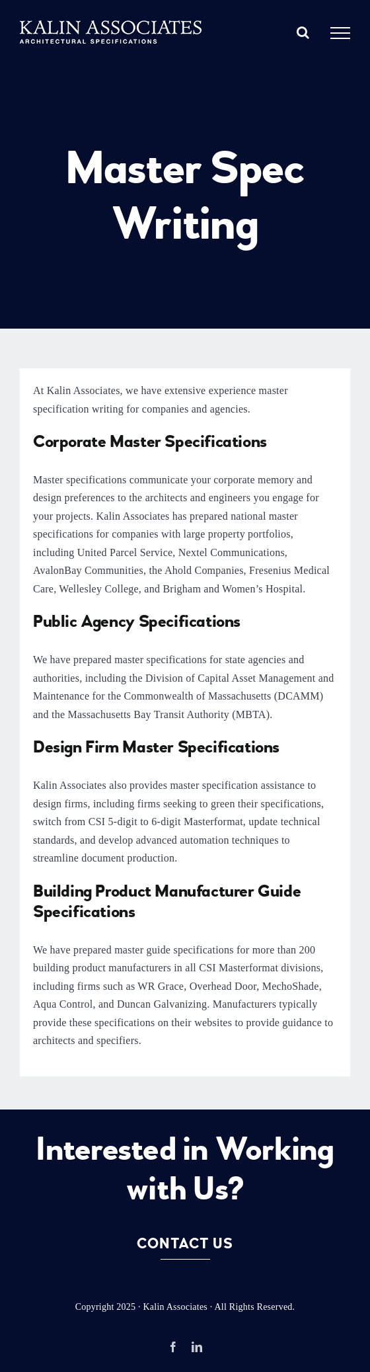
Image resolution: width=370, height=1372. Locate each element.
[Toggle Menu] (340, 33)
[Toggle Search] (303, 32)
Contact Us (185, 1243)
